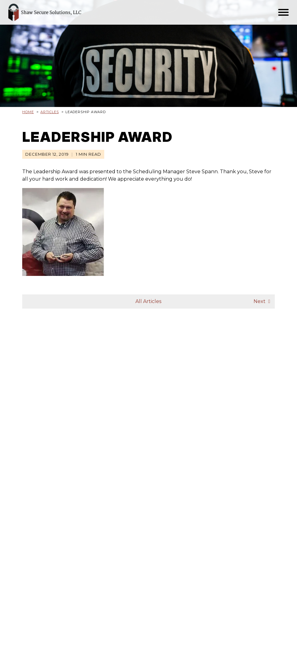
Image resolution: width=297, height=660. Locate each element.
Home (28, 112)
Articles (49, 112)
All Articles (148, 301)
